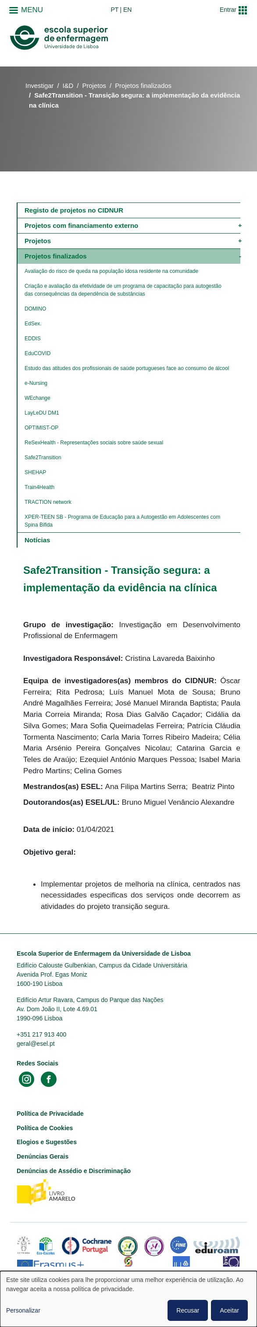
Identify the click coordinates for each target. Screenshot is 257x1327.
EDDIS (33, 338)
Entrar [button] (228, 9)
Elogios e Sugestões (47, 1141)
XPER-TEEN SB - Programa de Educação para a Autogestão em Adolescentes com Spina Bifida (123, 521)
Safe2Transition (43, 457)
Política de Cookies (45, 1127)
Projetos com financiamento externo (81, 225)
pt (114, 9)
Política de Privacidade (50, 1113)
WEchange (37, 398)
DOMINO (35, 309)
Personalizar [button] (23, 1310)
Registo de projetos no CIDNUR (74, 210)
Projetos (94, 85)
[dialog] (128, 1299)
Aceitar (229, 1310)
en (127, 9)
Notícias (37, 540)
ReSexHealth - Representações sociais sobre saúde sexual (94, 443)
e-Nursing (36, 383)
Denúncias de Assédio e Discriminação (74, 1170)
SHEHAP (35, 472)
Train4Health (39, 487)
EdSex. (33, 324)
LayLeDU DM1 (42, 413)
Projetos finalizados (143, 85)
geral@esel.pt (36, 1043)
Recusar (187, 1310)
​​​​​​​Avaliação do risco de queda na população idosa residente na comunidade (111, 271)
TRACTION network (48, 502)
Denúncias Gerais (42, 1156)
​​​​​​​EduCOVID (37, 353)
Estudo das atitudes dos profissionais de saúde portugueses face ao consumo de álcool (127, 368)
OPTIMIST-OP (41, 428)
